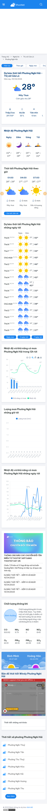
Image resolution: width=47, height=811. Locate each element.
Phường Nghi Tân (16, 752)
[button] (2, 193)
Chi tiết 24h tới (12, 213)
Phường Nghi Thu (16, 788)
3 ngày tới (24, 337)
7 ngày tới (38, 337)
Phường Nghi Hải (11, 59)
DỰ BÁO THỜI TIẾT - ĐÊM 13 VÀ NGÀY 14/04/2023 (20, 590)
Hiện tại (7, 66)
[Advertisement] (23, 33)
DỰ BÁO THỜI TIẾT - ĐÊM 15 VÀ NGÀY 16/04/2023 (20, 576)
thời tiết (30, 807)
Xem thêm (11, 796)
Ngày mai (33, 66)
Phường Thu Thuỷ (16, 759)
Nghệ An (16, 57)
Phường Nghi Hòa (16, 766)
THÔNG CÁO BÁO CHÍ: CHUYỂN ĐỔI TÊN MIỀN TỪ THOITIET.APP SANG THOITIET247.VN (23, 558)
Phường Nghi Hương (17, 781)
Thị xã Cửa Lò (28, 57)
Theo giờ (19, 66)
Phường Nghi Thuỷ (16, 745)
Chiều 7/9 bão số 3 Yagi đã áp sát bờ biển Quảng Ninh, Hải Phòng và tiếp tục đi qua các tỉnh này (23, 568)
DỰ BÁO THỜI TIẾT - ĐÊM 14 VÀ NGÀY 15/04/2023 (20, 583)
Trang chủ (5, 57)
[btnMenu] (3, 4)
